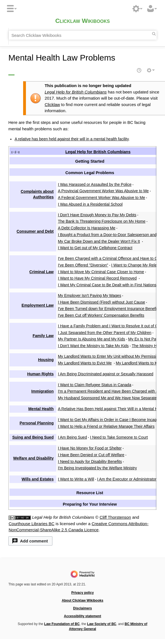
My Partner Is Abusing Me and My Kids (91, 339)
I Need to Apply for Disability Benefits (90, 461)
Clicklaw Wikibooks (82, 20)
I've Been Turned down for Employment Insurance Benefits (109, 308)
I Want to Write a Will (76, 479)
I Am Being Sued (72, 437)
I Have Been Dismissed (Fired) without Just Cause (101, 302)
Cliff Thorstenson (115, 517)
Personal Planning (37, 423)
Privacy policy (82, 593)
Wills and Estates (37, 479)
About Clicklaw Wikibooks (82, 600)
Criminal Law (41, 272)
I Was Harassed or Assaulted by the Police (95, 184)
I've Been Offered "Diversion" (83, 265)
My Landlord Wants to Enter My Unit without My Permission (109, 356)
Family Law (43, 335)
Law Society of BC (101, 624)
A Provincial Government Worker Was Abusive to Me (103, 191)
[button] (30, 541)
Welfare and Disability (33, 458)
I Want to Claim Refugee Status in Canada (94, 385)
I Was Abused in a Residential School (90, 204)
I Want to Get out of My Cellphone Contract (95, 248)
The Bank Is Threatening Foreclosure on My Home (101, 221)
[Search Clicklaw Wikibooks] (83, 35)
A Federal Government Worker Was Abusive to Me (101, 197)
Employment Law (37, 305)
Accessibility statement (82, 616)
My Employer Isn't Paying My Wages (89, 295)
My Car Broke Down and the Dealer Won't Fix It (99, 241)
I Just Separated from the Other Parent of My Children (104, 332)
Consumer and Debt (35, 231)
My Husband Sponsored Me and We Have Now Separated (108, 398)
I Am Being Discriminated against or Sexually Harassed (105, 374)
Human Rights (40, 374)
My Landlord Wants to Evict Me (85, 363)
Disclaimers (82, 608)
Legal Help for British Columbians (76, 92)
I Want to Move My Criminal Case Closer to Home (101, 272)
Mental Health (41, 409)
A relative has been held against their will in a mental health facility (71, 139)
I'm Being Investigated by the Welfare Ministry (97, 468)
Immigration (42, 391)
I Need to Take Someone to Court (119, 437)
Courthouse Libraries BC (31, 523)
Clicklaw (52, 104)
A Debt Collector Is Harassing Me (86, 228)
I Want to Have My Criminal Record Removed (97, 278)
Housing (46, 359)
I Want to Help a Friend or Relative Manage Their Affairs (106, 426)
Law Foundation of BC (61, 624)
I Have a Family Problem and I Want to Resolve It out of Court (111, 326)
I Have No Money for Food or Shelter (90, 448)
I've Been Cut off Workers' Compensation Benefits (101, 315)
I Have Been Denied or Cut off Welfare (91, 455)
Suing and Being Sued (33, 437)
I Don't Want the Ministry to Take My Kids (93, 345)
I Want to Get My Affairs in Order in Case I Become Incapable (111, 419)
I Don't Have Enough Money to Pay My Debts (97, 215)
